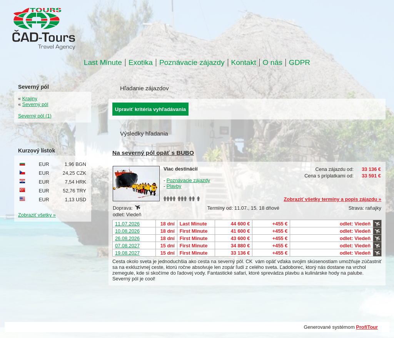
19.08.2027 (127, 253)
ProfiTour (367, 327)
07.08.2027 (127, 246)
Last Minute (103, 62)
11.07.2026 (127, 224)
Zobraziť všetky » (37, 215)
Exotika (141, 62)
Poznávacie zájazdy (192, 62)
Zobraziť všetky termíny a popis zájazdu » (332, 199)
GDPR (299, 62)
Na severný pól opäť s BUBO (153, 152)
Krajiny (29, 98)
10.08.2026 (127, 231)
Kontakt (243, 62)
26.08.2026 (127, 238)
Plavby (174, 186)
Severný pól (35, 104)
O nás (272, 62)
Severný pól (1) (35, 116)
